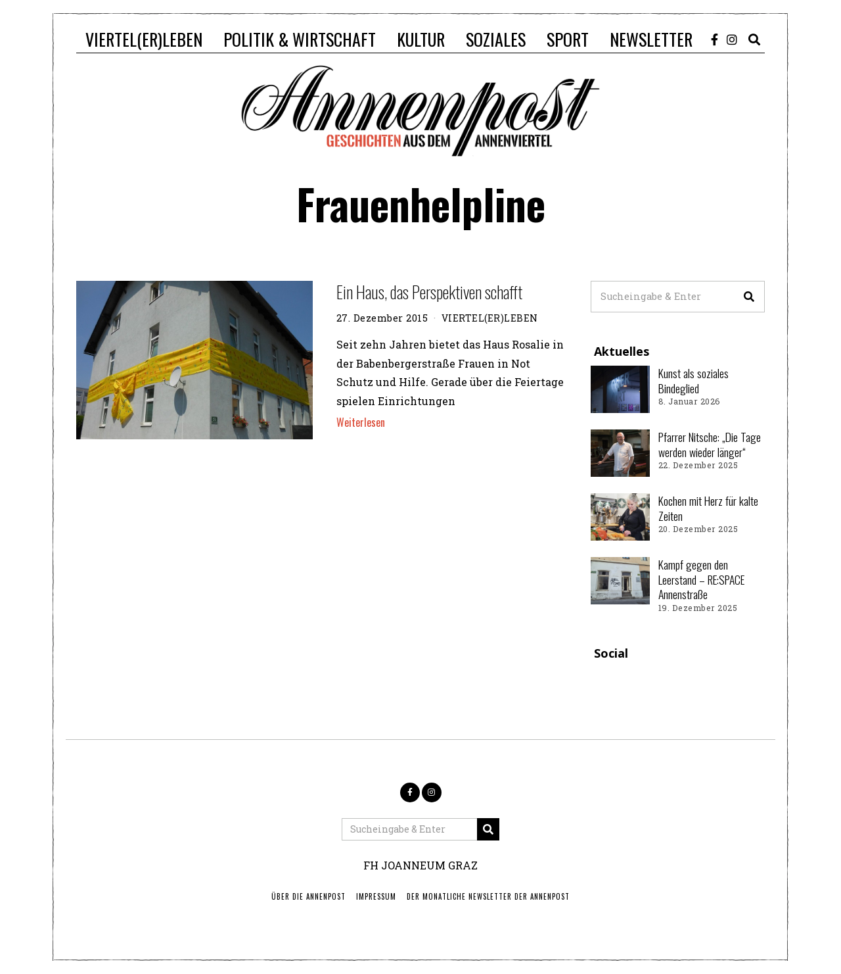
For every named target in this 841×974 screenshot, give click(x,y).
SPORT (568, 39)
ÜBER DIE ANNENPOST (308, 896)
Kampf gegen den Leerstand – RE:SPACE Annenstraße (701, 579)
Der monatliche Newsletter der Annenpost (488, 896)
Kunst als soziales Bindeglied (693, 380)
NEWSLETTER (651, 39)
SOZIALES (496, 39)
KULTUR (421, 39)
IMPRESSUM (376, 896)
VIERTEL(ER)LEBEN (143, 39)
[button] (749, 296)
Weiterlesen (360, 422)
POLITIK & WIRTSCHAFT (299, 39)
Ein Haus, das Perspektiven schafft (429, 291)
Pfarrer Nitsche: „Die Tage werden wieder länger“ (709, 444)
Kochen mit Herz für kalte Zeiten (708, 508)
